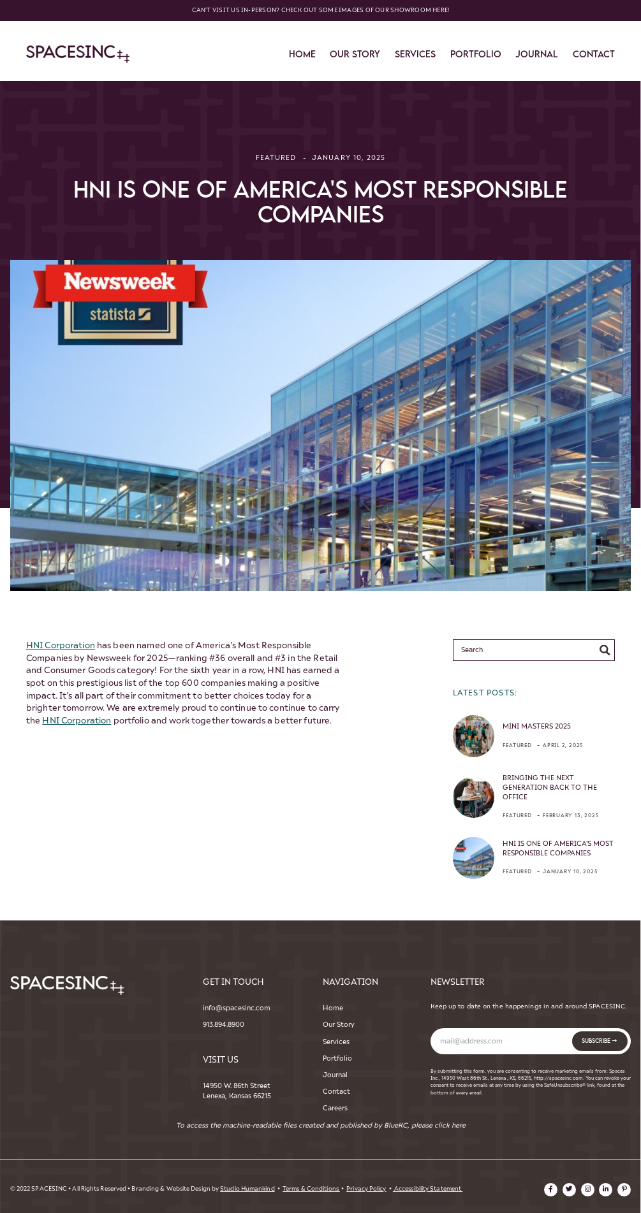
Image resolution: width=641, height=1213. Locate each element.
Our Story (339, 1024)
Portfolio (475, 53)
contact (594, 53)
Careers (335, 1108)
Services (336, 1041)
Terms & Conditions (311, 1189)
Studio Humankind (247, 1189)
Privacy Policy (366, 1189)
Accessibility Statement (427, 1189)
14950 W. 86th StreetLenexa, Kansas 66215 (237, 1091)
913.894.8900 (223, 1024)
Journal (536, 53)
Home (302, 53)
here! (440, 10)
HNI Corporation (60, 645)
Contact (336, 1091)
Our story (355, 53)
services (415, 53)
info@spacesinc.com (236, 1008)
